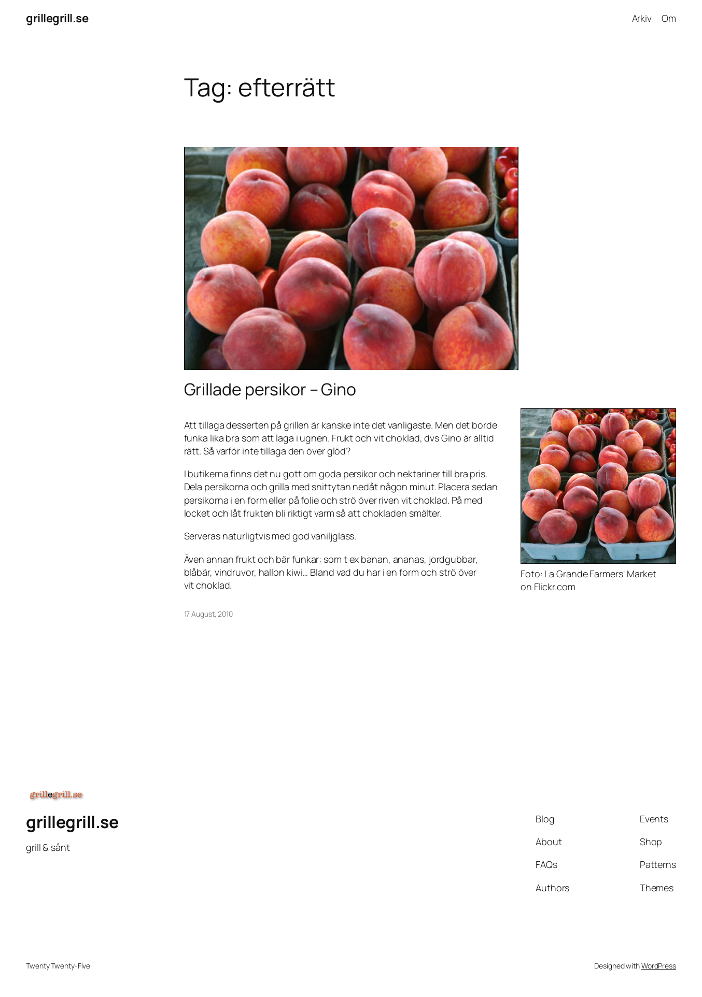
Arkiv (642, 18)
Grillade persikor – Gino (270, 389)
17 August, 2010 (208, 614)
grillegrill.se (57, 18)
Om (669, 18)
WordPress (658, 966)
